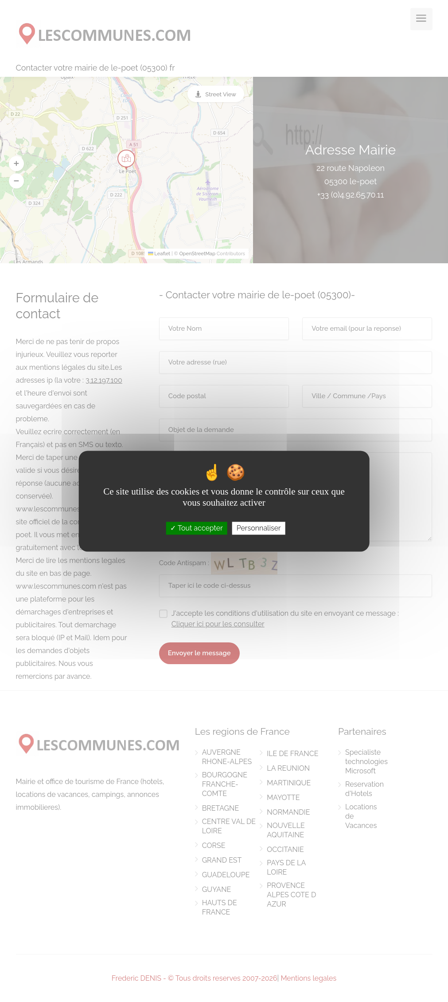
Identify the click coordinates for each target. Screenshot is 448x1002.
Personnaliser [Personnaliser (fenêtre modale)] (259, 528)
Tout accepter (196, 528)
